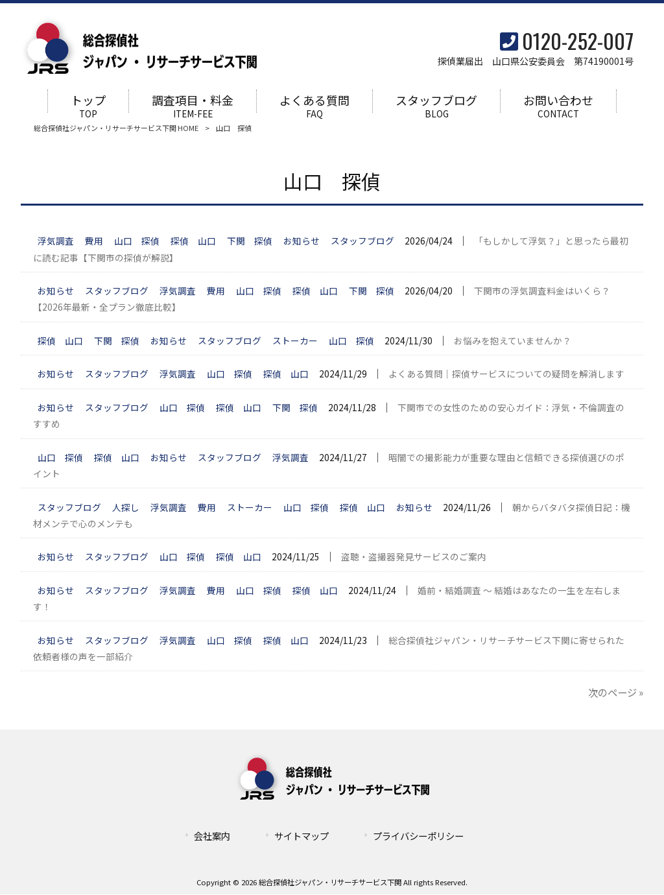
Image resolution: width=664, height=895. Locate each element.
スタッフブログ (362, 241)
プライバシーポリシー (418, 836)
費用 (94, 241)
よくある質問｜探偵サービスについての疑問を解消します (506, 374)
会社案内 (212, 836)
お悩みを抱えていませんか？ (512, 341)
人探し (125, 507)
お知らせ (301, 241)
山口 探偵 (137, 241)
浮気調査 (56, 241)
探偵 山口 (193, 241)
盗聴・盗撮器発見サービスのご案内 (413, 557)
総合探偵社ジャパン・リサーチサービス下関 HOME (116, 128)
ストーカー (295, 341)
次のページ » (615, 693)
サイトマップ (301, 836)
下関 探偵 (249, 241)
